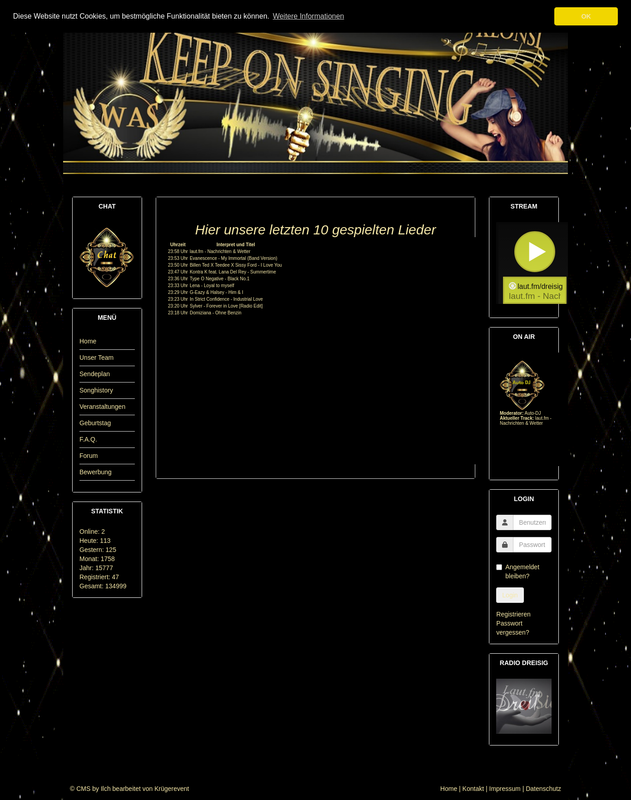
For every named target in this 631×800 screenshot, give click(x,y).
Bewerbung (95, 472)
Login (510, 595)
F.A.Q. (88, 439)
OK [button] (586, 16)
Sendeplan (94, 374)
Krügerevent (171, 788)
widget (534, 263)
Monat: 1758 (97, 558)
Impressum (505, 788)
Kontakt (473, 788)
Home (87, 341)
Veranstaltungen (102, 406)
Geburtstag (95, 423)
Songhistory (96, 390)
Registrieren (513, 614)
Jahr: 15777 (96, 567)
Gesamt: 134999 (103, 586)
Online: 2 (92, 531)
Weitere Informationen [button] (308, 16)
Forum (88, 455)
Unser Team (96, 357)
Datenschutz (543, 788)
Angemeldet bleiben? (517, 571)
